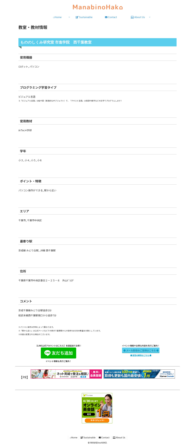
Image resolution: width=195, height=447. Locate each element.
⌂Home (73, 437)
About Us (119, 437)
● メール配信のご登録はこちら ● (140, 350)
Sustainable (88, 437)
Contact (104, 437)
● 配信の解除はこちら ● (140, 355)
